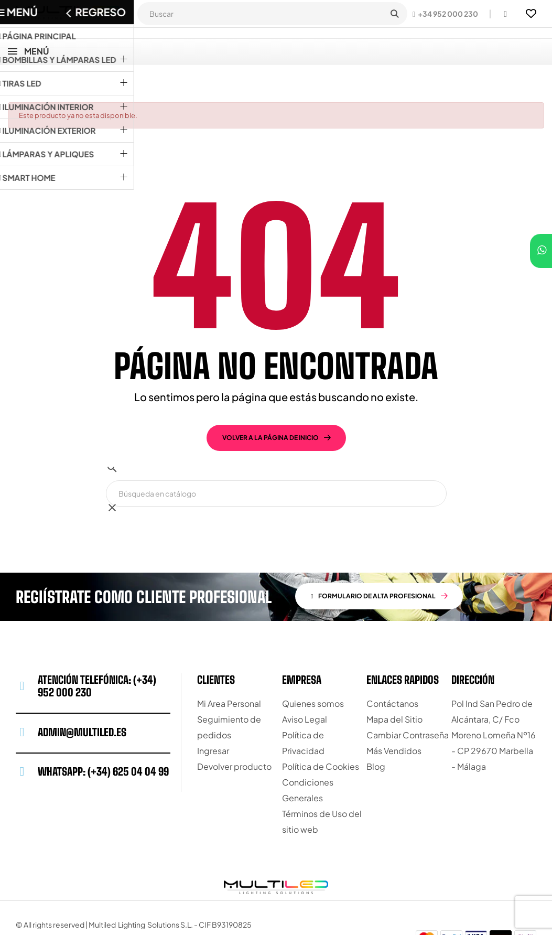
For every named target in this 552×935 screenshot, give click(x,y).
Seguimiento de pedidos (229, 689)
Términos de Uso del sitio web (322, 783)
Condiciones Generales (307, 752)
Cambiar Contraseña (407, 697)
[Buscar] (276, 456)
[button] (445, 13)
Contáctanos (392, 665)
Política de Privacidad (303, 705)
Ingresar (213, 712)
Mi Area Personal (229, 665)
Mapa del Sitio (394, 681)
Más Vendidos (393, 712)
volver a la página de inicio (270, 400)
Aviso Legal (304, 681)
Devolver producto (234, 728)
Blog (375, 728)
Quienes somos (313, 665)
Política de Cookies (320, 728)
